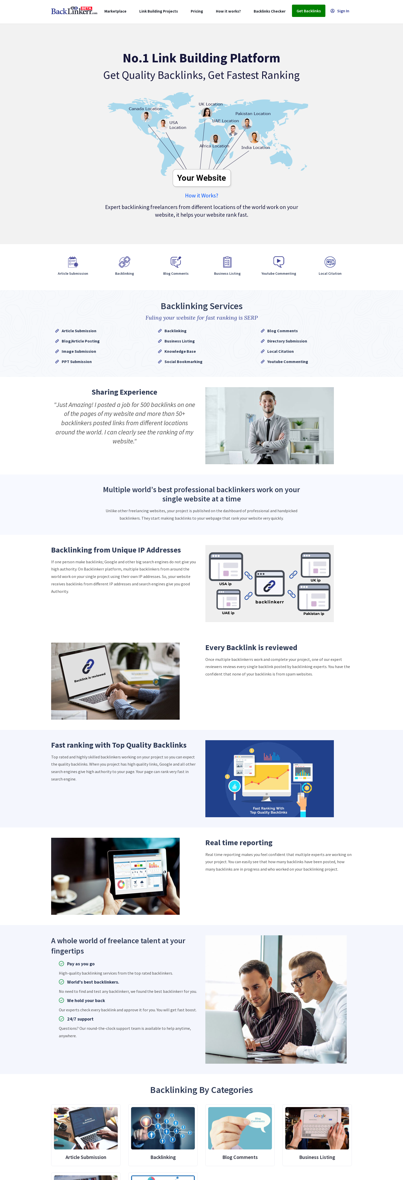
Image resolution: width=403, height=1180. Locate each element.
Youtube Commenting (287, 361)
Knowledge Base (180, 351)
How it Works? (201, 195)
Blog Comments (282, 330)
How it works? (228, 11)
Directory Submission (287, 341)
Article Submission (79, 330)
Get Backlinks (309, 10)
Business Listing (179, 341)
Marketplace (115, 11)
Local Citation (280, 351)
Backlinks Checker (270, 11)
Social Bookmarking (183, 361)
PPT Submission (77, 361)
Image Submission (79, 351)
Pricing (197, 11)
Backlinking (175, 330)
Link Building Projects (158, 11)
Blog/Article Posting (81, 341)
